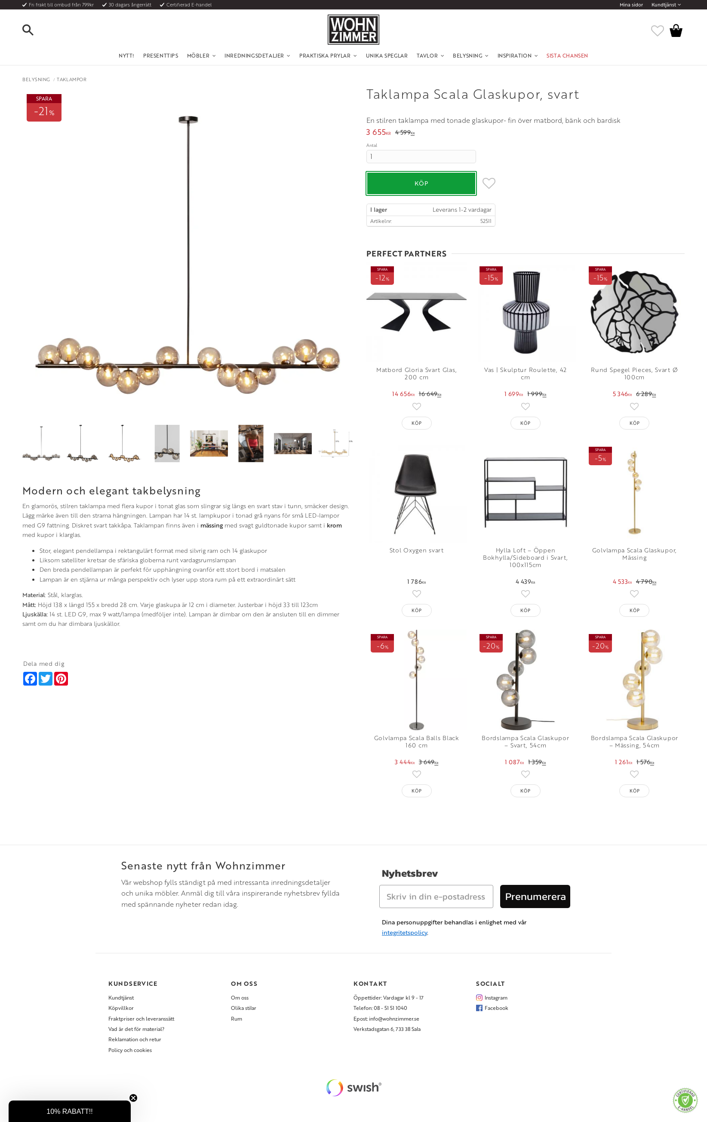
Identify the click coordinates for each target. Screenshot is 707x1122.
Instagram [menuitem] (496, 997)
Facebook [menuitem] (496, 1008)
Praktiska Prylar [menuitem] (325, 55)
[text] (378, 133)
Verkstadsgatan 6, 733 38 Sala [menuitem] (387, 1029)
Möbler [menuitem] (198, 55)
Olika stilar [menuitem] (243, 1008)
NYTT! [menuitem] (127, 55)
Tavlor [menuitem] (427, 55)
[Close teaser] (133, 1098)
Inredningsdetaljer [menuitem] (254, 55)
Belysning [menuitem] (467, 55)
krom (334, 525)
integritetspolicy (404, 932)
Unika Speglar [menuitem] (387, 55)
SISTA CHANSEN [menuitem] (567, 55)
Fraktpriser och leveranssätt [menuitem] (141, 1018)
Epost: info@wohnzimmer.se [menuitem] (386, 1018)
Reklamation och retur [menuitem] (134, 1039)
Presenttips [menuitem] (160, 55)
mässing (211, 525)
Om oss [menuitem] (240, 997)
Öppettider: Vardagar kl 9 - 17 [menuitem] (389, 997)
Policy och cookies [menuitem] (130, 1050)
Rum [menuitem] (236, 1018)
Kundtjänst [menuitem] (664, 4)
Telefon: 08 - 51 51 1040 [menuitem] (380, 1008)
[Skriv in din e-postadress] (436, 896)
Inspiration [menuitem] (515, 55)
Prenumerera (535, 896)
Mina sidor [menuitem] (631, 4)
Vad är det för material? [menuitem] (136, 1029)
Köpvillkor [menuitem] (121, 1008)
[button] (35, 30)
